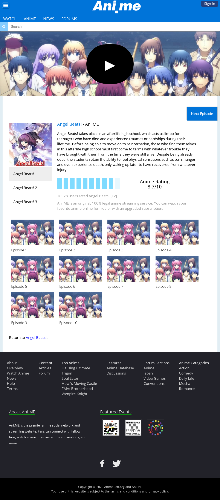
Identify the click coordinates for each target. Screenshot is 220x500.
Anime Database (120, 367)
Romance (187, 388)
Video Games (155, 378)
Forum (44, 373)
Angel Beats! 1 (25, 173)
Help (11, 383)
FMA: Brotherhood (77, 388)
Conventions (154, 383)
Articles (45, 367)
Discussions (116, 373)
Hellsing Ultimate (76, 367)
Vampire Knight (74, 393)
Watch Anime (18, 373)
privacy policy (158, 491)
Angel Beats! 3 (25, 201)
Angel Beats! (69, 124)
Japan (148, 373)
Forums (69, 18)
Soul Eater (70, 378)
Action (184, 367)
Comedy (186, 373)
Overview (15, 367)
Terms (12, 388)
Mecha (184, 383)
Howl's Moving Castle (79, 383)
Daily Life (186, 378)
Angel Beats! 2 (25, 187)
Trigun (67, 373)
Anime (30, 18)
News (48, 18)
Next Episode (202, 113)
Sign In (209, 3)
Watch (10, 18)
